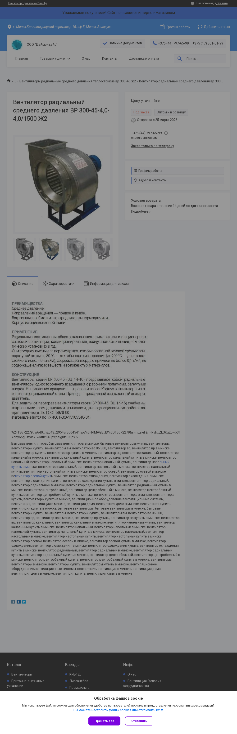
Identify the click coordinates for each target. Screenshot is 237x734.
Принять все (104, 721)
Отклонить (139, 721)
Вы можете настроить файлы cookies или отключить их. (116, 710)
